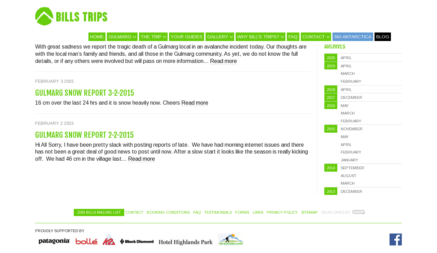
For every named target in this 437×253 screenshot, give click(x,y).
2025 (331, 58)
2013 (331, 191)
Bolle (86, 239)
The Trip (151, 36)
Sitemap (309, 212)
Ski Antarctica (352, 36)
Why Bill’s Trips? (258, 36)
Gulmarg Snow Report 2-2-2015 (84, 135)
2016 (331, 106)
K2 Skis (109, 239)
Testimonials (218, 212)
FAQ (293, 36)
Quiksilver (55, 239)
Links (258, 212)
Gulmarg (120, 36)
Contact (313, 36)
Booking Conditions (168, 212)
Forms (242, 212)
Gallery (217, 36)
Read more (223, 61)
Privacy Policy (282, 212)
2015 (331, 129)
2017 (331, 97)
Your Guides (186, 36)
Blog (382, 36)
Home (97, 36)
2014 (331, 168)
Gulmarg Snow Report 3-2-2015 (84, 93)
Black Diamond (136, 239)
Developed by (335, 212)
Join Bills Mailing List (99, 212)
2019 (331, 66)
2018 (331, 90)
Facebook (396, 239)
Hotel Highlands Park (185, 239)
